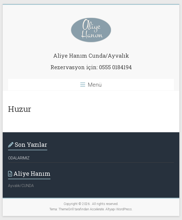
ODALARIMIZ (19, 158)
